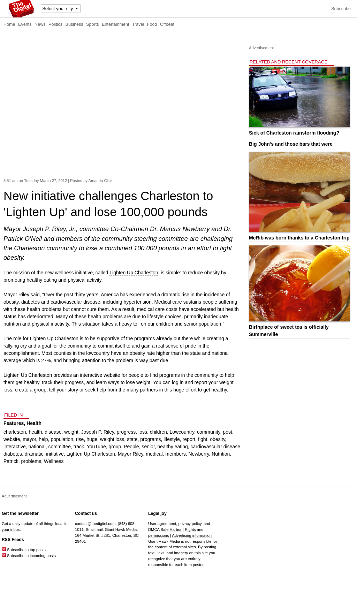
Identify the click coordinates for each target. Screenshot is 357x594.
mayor (29, 439)
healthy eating (173, 446)
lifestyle (172, 439)
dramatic (34, 454)
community (208, 432)
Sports (92, 24)
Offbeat (167, 24)
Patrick (10, 461)
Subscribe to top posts (24, 550)
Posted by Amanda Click (91, 180)
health (35, 432)
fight (202, 439)
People (131, 446)
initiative (55, 454)
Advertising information (192, 535)
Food (152, 24)
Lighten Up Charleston (133, 272)
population (62, 439)
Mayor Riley (130, 454)
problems (31, 461)
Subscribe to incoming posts (29, 556)
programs (150, 439)
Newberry (198, 454)
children (158, 432)
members (175, 454)
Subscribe (341, 8)
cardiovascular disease (215, 446)
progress (126, 432)
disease (53, 432)
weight (71, 432)
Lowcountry (182, 432)
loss (142, 432)
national (37, 446)
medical (154, 454)
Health (33, 423)
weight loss (112, 439)
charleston (14, 432)
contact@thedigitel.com (95, 523)
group (114, 446)
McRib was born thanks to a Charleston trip (299, 238)
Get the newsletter (20, 513)
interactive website (100, 375)
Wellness (54, 461)
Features (13, 423)
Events (25, 24)
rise (80, 439)
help (43, 439)
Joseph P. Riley (97, 432)
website (11, 439)
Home (9, 24)
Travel (138, 24)
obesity (217, 439)
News (40, 24)
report (189, 439)
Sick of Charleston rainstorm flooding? (294, 133)
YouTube (96, 446)
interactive (14, 446)
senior (148, 446)
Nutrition (221, 454)
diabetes (12, 454)
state (132, 439)
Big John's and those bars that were (291, 144)
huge (91, 439)
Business (74, 24)
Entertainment (115, 24)
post (227, 432)
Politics (55, 24)
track (79, 446)
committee (59, 446)
